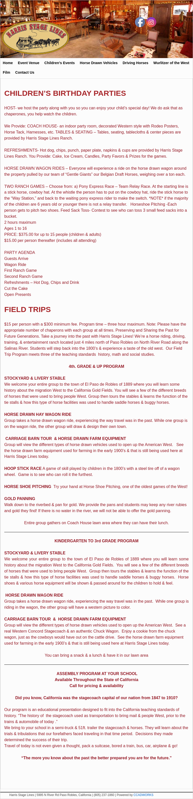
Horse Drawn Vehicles (99, 63)
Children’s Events (59, 63)
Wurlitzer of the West (171, 63)
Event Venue (28, 63)
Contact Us (24, 72)
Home (8, 63)
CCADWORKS (143, 795)
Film (6, 72)
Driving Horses (135, 63)
